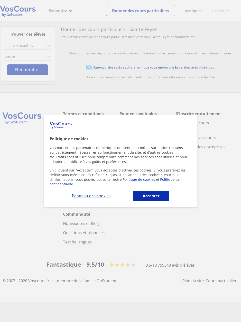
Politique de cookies (139, 179)
